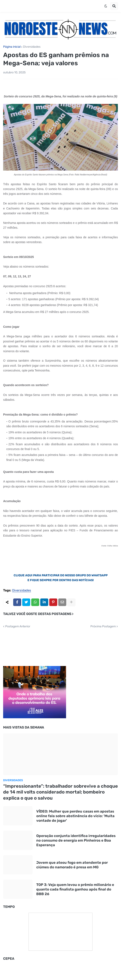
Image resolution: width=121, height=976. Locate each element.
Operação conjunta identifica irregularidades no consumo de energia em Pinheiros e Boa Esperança (76, 840)
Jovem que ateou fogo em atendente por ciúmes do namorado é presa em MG (72, 864)
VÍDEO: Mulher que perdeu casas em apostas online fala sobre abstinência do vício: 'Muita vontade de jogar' (75, 816)
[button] (105, 6)
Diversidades (31, 46)
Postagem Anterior (17, 626)
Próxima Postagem (103, 626)
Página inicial (12, 46)
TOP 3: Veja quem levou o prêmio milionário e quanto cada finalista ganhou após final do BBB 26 (75, 889)
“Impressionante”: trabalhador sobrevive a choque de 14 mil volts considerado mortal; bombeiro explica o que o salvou (60, 792)
